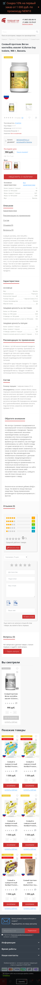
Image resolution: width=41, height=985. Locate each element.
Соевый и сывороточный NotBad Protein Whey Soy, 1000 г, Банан (30, 825)
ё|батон (18, 123)
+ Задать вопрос (12, 651)
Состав (6, 220)
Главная (4, 39)
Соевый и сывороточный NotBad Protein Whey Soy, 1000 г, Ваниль (11, 825)
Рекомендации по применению (16, 215)
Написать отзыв (13, 548)
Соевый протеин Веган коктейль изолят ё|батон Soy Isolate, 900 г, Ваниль (11, 698)
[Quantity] (11, 712)
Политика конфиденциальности (21, 935)
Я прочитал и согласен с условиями (18, 936)
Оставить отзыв (29, 617)
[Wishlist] (29, 118)
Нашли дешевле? (22, 152)
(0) (22, 118)
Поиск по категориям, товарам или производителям (19, 35)
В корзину (11, 786)
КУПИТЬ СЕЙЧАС (11, 722)
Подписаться (32, 931)
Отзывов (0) (8, 225)
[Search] (37, 32)
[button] (29, 19)
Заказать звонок (27, 24)
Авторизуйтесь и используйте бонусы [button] (24, 141)
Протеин (12, 39)
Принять (22, 981)
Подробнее (6, 975)
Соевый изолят (35, 39)
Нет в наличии (11, 718)
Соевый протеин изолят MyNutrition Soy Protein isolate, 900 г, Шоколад (30, 885)
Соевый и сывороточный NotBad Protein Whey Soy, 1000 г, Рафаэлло (11, 766)
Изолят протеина (22, 39)
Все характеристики (29, 184)
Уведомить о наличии (20, 176)
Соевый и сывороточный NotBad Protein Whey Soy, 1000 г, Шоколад (11, 885)
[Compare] (36, 118)
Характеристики (10, 210)
